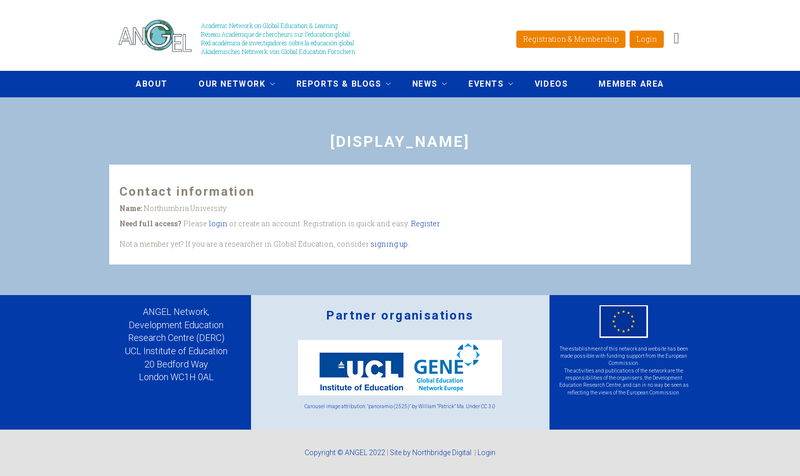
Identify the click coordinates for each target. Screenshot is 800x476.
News (422, 85)
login (218, 223)
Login (646, 39)
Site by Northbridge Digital (431, 452)
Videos (551, 84)
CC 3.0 (488, 406)
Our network (229, 85)
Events (483, 85)
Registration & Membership (571, 39)
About (152, 84)
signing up (389, 244)
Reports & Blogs (336, 85)
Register (425, 223)
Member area (631, 84)
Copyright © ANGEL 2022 (345, 452)
